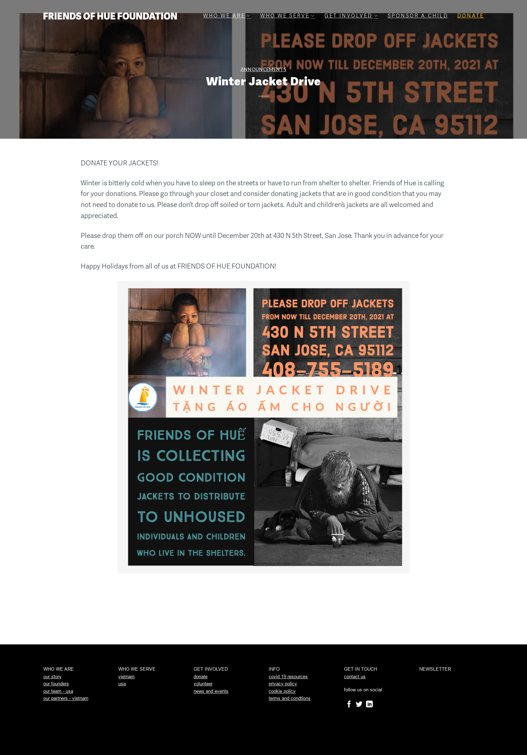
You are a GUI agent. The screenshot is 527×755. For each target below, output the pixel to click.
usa (122, 683)
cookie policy (282, 691)
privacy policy (283, 683)
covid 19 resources (288, 676)
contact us (355, 676)
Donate (470, 15)
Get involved (351, 15)
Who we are (227, 15)
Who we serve (287, 15)
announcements (263, 69)
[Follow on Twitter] (359, 704)
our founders (56, 683)
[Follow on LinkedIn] (369, 704)
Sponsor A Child (418, 15)
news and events (211, 691)
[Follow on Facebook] (349, 704)
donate (201, 676)
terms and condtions (290, 698)
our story (52, 676)
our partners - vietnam (65, 698)
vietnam (126, 676)
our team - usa (58, 691)
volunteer (203, 683)
